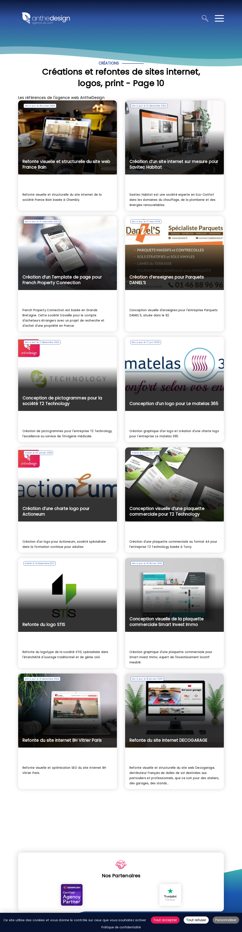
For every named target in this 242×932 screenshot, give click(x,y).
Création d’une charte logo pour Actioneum (56, 511)
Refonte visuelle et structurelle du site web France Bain (66, 164)
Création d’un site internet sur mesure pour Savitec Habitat (173, 164)
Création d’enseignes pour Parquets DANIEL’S (166, 280)
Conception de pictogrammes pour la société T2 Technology (62, 401)
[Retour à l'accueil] (45, 18)
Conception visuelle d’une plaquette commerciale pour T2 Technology (166, 511)
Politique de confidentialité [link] (121, 927)
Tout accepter (165, 920)
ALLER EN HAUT (236, 848)
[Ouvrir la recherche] (205, 18)
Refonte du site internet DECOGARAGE (168, 740)
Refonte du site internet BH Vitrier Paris (62, 740)
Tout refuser (196, 920)
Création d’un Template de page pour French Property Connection (62, 280)
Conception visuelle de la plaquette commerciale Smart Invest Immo (166, 622)
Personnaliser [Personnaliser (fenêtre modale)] (226, 920)
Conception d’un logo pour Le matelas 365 (173, 404)
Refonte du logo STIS (43, 625)
